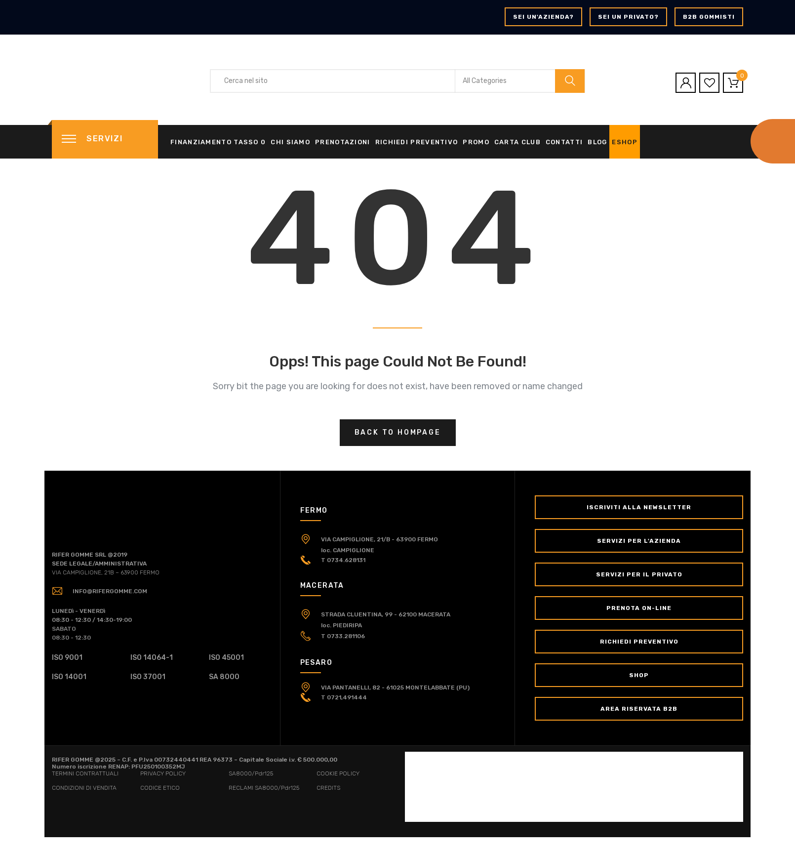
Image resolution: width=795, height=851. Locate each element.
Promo (476, 142)
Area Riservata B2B (638, 708)
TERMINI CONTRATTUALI (85, 773)
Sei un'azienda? (543, 16)
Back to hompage (398, 432)
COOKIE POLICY (338, 773)
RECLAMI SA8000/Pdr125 (264, 787)
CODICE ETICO (160, 787)
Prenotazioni (342, 142)
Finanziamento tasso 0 (218, 142)
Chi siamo (290, 142)
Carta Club (517, 142)
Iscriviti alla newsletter (639, 507)
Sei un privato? (628, 16)
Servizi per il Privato (639, 574)
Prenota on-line (639, 608)
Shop (639, 675)
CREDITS (328, 787)
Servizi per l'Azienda (639, 540)
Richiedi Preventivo (416, 142)
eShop (624, 142)
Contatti (564, 142)
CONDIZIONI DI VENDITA (84, 787)
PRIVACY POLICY (163, 773)
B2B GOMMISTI (709, 16)
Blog (597, 142)
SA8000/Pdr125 (251, 773)
